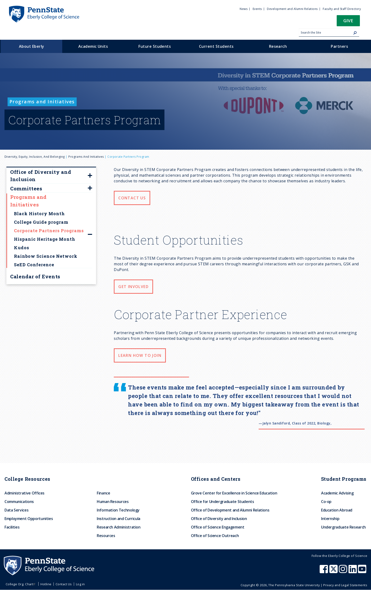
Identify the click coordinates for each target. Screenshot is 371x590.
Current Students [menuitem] (216, 46)
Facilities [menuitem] (11, 527)
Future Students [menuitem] (154, 46)
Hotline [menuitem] (45, 584)
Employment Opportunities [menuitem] (28, 518)
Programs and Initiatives (86, 157)
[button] (348, 22)
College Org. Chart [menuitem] (21, 584)
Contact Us (132, 198)
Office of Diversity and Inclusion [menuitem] (219, 518)
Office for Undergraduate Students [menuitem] (222, 501)
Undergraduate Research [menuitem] (343, 527)
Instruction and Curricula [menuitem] (118, 518)
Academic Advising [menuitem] (337, 493)
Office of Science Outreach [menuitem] (215, 535)
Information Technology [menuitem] (118, 510)
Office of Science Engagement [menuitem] (217, 527)
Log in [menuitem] (80, 584)
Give (348, 20)
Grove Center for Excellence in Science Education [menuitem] (234, 493)
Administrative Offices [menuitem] (24, 493)
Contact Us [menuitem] (64, 584)
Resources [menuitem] (106, 535)
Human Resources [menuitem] (113, 501)
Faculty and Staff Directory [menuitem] (342, 9)
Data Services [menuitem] (16, 510)
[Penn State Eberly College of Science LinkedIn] (353, 571)
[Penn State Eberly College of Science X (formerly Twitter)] (334, 571)
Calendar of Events (35, 276)
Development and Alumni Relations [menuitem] (292, 9)
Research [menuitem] (278, 46)
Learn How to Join (139, 355)
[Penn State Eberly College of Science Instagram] (343, 571)
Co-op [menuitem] (326, 501)
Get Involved (133, 286)
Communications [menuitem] (19, 501)
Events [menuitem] (257, 9)
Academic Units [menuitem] (93, 46)
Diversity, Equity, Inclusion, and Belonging (34, 157)
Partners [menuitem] (339, 46)
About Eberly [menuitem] (31, 46)
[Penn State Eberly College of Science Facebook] (324, 571)
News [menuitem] (243, 9)
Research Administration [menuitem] (119, 527)
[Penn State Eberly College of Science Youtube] (362, 571)
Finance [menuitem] (103, 493)
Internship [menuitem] (330, 518)
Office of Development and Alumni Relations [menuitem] (230, 510)
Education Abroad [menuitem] (336, 510)
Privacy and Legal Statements (345, 585)
